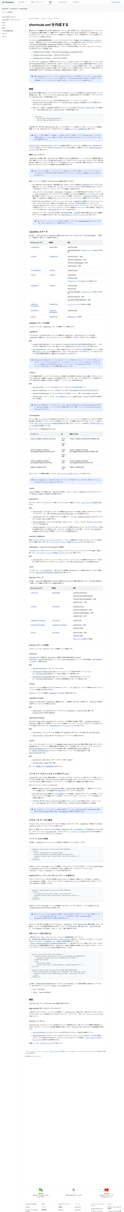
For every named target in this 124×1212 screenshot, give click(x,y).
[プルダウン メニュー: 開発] (54, 2)
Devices (14, 9)
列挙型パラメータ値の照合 (44, 766)
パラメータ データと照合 (88, 503)
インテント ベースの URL (78, 832)
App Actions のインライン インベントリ (74, 215)
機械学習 (44, 1210)
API (84, 221)
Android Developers (34, 18)
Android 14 (78, 1210)
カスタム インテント (87, 250)
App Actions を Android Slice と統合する (48, 572)
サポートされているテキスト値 (63, 939)
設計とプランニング (36, 2)
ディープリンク (43, 419)
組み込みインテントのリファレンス (77, 346)
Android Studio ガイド (97, 1209)
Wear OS (60, 1210)
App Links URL (50, 832)
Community (75, 2)
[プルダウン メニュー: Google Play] (68, 2)
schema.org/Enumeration (37, 749)
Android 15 (78, 1207)
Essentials (21, 2)
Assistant (23, 9)
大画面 (60, 1207)
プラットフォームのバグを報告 (114, 1207)
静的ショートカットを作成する (76, 129)
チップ (95, 194)
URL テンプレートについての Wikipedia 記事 (48, 423)
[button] (11, 22)
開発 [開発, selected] (50, 2)
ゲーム (44, 1207)
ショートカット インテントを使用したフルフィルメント (67, 542)
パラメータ (38, 540)
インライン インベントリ (74, 304)
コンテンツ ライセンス (55, 1051)
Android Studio (116, 2)
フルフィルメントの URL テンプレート (69, 473)
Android (27, 1207)
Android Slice (71, 317)
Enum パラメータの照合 (79, 639)
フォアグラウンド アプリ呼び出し (76, 281)
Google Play (62, 2)
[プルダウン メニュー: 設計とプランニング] (44, 2)
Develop (5, 9)
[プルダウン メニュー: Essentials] (26, 2)
